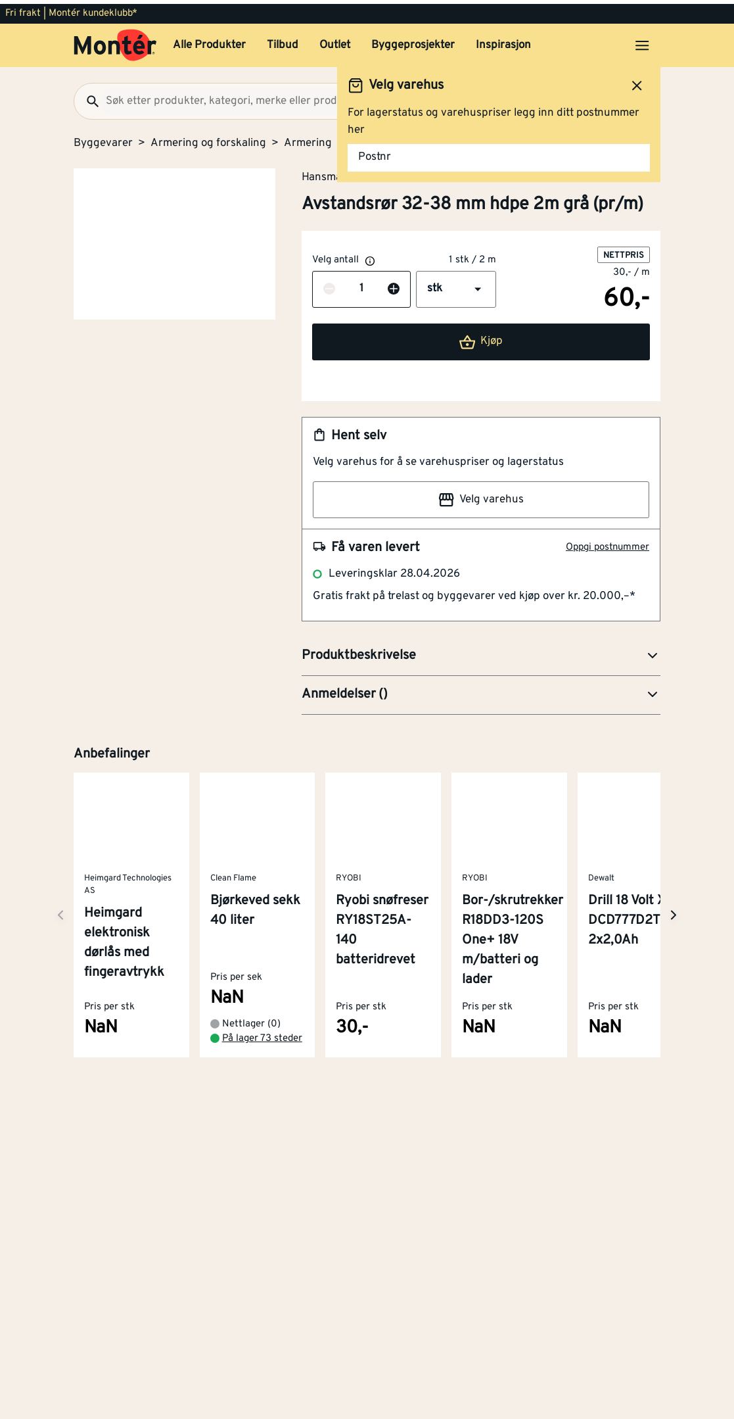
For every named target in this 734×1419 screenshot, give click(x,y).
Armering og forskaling (208, 139)
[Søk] (87, 97)
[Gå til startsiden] (115, 41)
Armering (308, 139)
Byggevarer (103, 139)
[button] (456, 285)
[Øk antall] (393, 285)
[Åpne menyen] (642, 41)
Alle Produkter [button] (209, 41)
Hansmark (327, 173)
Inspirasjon (503, 41)
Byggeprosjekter (413, 41)
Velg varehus (481, 496)
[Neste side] (60, 911)
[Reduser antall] (329, 285)
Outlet (334, 41)
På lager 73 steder (262, 1035)
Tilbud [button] (282, 41)
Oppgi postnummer (607, 543)
